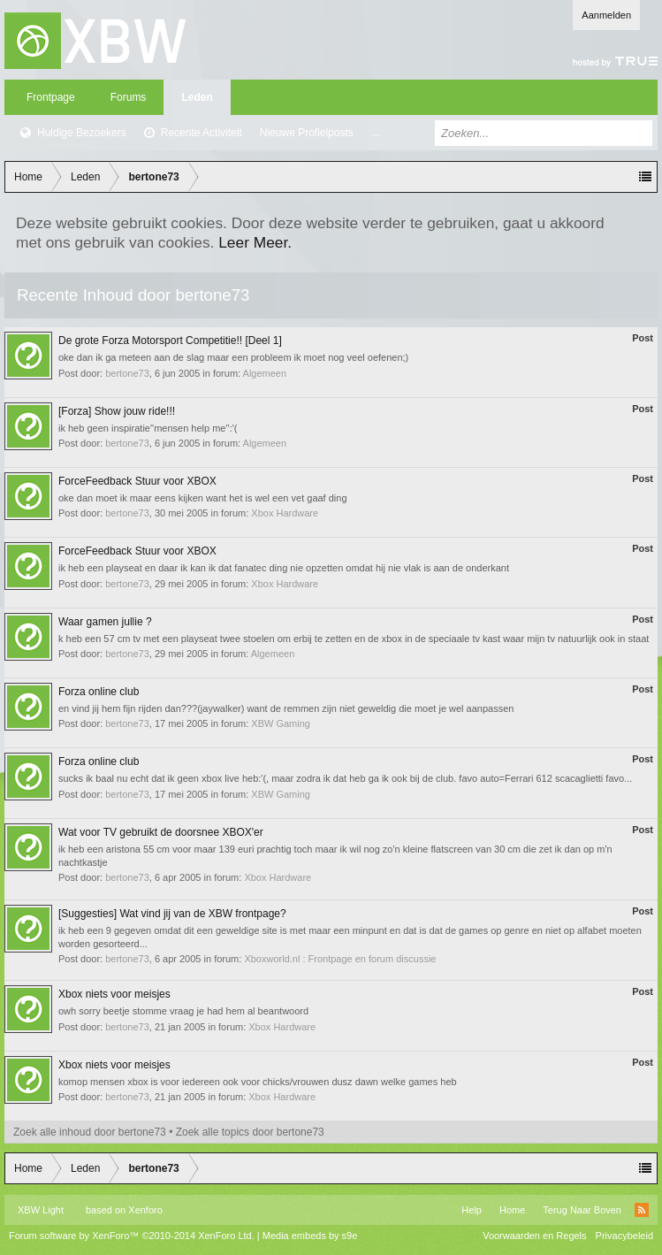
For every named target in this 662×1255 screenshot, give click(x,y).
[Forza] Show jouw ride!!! (116, 411)
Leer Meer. (255, 242)
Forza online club (98, 691)
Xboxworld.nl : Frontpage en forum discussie (340, 958)
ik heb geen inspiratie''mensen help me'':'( (148, 428)
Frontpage (51, 97)
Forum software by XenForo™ (132, 1235)
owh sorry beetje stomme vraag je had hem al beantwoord (183, 1011)
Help (471, 1210)
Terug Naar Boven (582, 1210)
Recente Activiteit (201, 132)
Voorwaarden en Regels (534, 1235)
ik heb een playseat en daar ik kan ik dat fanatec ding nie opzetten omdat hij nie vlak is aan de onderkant (283, 567)
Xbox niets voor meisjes (114, 994)
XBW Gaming (280, 723)
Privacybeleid (624, 1235)
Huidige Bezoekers (81, 132)
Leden (196, 97)
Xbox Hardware (284, 513)
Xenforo (145, 1210)
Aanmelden (606, 15)
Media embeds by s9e (310, 1235)
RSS (642, 1210)
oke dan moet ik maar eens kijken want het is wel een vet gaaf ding (202, 498)
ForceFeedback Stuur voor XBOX (137, 481)
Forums (128, 97)
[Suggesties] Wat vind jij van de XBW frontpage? (172, 913)
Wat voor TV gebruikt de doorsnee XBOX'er (160, 832)
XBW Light (41, 1210)
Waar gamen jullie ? (105, 622)
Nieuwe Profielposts (307, 132)
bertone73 (127, 373)
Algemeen (265, 373)
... (375, 132)
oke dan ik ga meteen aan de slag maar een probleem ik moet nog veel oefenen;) (233, 357)
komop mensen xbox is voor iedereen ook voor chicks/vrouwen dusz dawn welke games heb (257, 1081)
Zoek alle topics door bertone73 (250, 1132)
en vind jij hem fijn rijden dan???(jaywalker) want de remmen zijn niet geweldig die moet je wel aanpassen (286, 708)
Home (512, 1210)
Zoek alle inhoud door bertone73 (89, 1132)
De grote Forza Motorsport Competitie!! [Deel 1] (170, 340)
